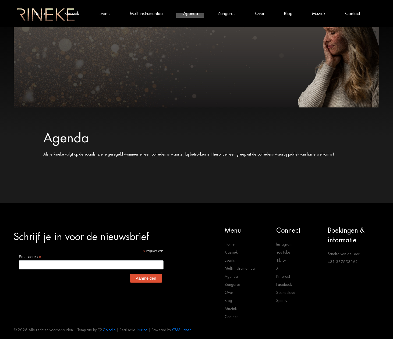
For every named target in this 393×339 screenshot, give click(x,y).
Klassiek (72, 13)
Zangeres (226, 13)
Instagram (284, 244)
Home (39, 13)
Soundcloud (285, 292)
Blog (288, 13)
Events (104, 13)
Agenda (190, 13)
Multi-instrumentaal (147, 13)
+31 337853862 (343, 261)
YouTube (283, 252)
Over (259, 13)
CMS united (182, 329)
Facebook (284, 284)
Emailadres (30, 256)
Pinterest (283, 276)
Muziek (318, 13)
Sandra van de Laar (344, 253)
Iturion (142, 329)
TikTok (281, 260)
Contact (352, 13)
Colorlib (109, 329)
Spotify (281, 300)
